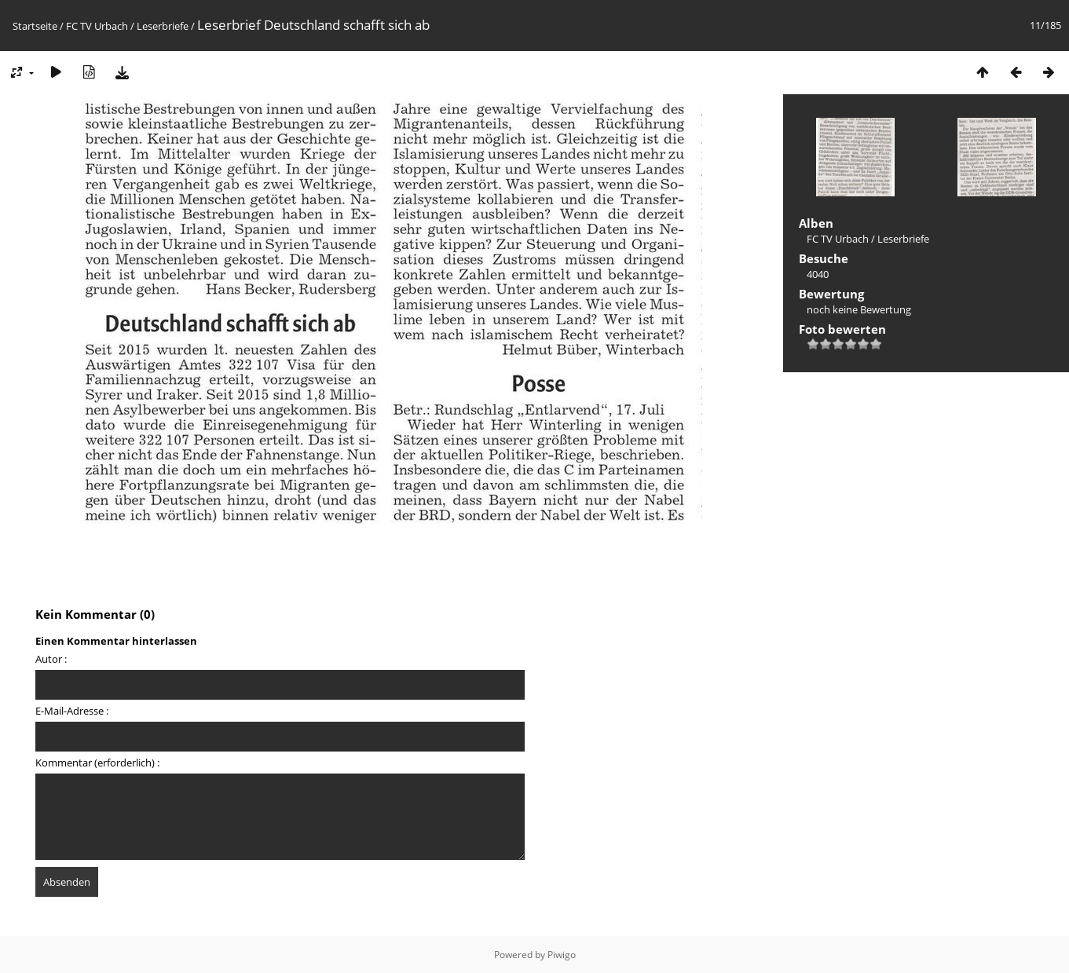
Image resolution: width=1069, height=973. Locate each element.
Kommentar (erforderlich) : (97, 762)
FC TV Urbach (97, 26)
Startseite (35, 26)
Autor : (51, 659)
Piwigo (561, 954)
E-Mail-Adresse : (71, 711)
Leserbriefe (163, 26)
